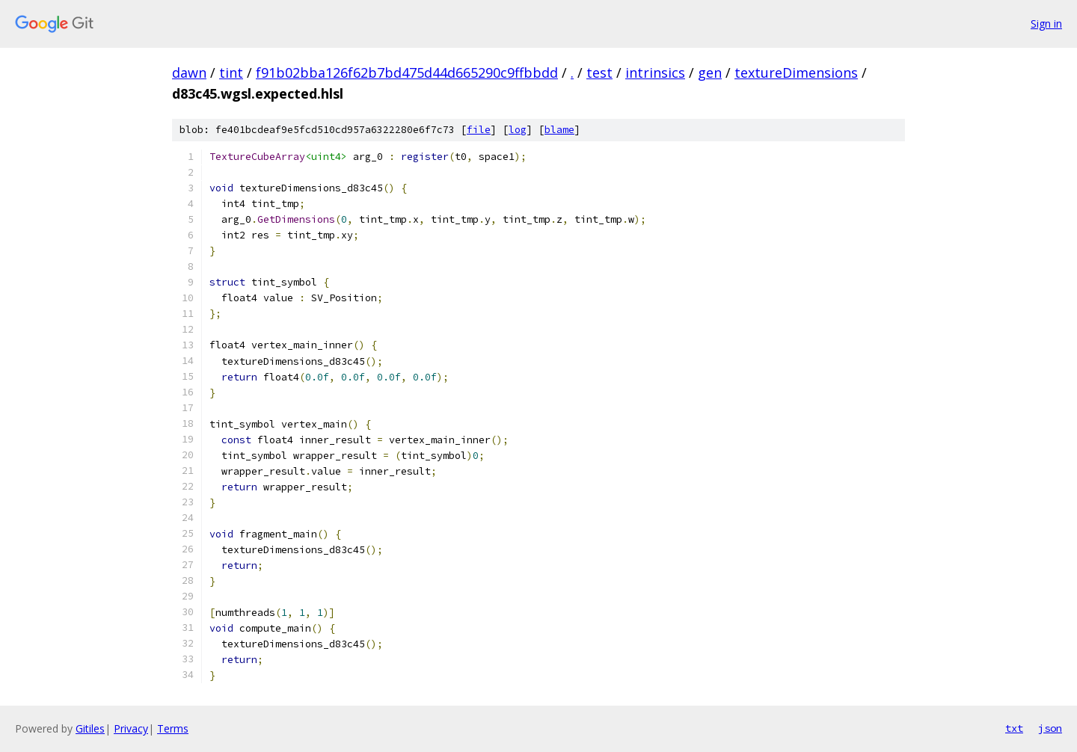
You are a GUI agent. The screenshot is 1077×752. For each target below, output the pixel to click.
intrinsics (655, 72)
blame (559, 129)
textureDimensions (796, 72)
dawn (189, 72)
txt (1014, 728)
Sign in (1046, 23)
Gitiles (90, 728)
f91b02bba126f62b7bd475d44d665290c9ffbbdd (407, 72)
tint (231, 72)
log (518, 129)
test (599, 72)
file (479, 129)
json (1050, 728)
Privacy (131, 728)
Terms (172, 728)
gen (710, 72)
